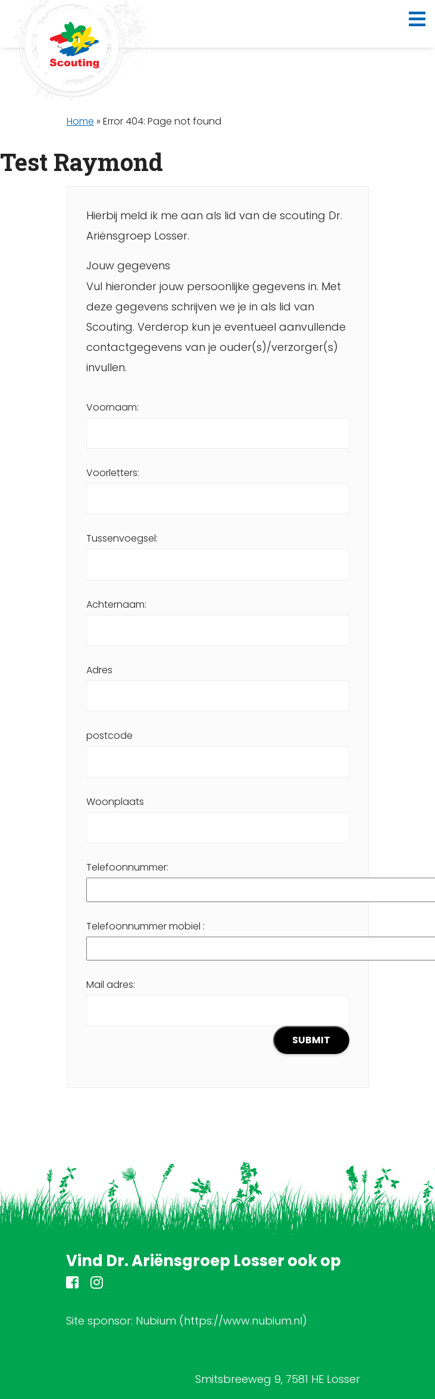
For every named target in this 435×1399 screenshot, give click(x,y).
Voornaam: (217, 420)
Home (80, 121)
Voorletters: (217, 485)
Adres (217, 682)
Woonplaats (217, 814)
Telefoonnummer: (217, 878)
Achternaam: (217, 617)
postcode (217, 748)
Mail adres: (217, 1016)
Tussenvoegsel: (217, 551)
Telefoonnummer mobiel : (217, 937)
